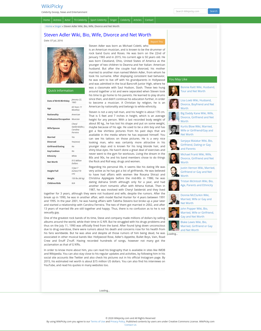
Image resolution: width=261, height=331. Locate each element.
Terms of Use (98, 321)
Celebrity (125, 19)
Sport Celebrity (98, 19)
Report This (157, 41)
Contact (149, 19)
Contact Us (130, 324)
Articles (137, 19)
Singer (113, 19)
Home (46, 19)
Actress (57, 19)
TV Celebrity (80, 19)
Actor (68, 19)
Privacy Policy (117, 321)
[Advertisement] (104, 281)
